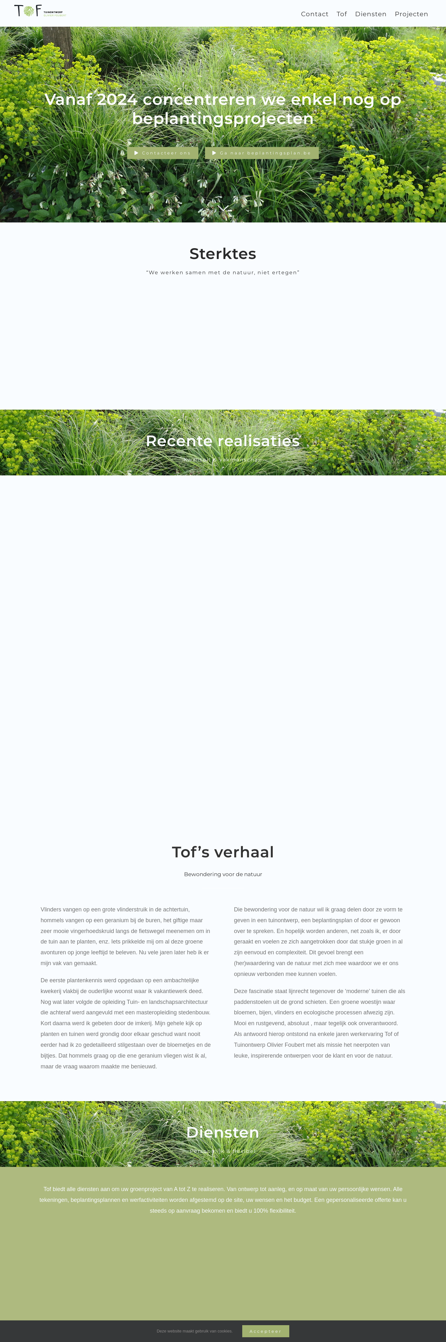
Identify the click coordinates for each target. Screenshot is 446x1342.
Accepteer (266, 1331)
